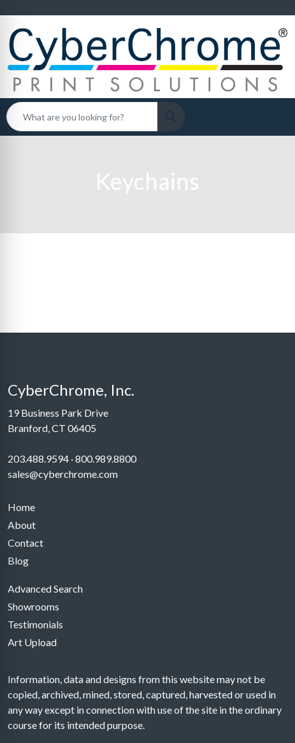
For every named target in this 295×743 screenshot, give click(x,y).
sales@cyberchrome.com (63, 474)
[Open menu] (269, 116)
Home (21, 507)
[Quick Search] (82, 116)
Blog (18, 560)
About (22, 525)
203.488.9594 (38, 458)
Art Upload (32, 642)
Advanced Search (45, 588)
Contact (25, 543)
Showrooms (33, 606)
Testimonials (35, 624)
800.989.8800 (105, 458)
